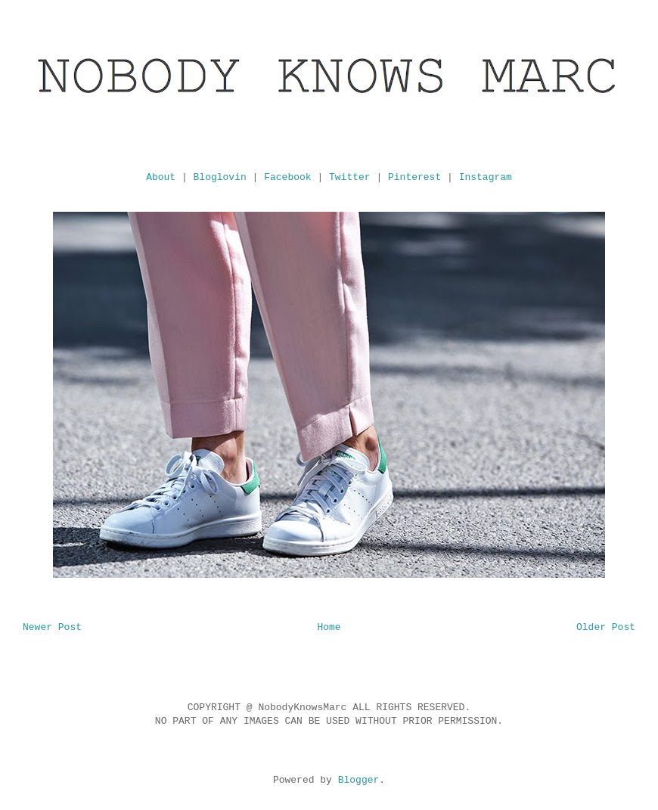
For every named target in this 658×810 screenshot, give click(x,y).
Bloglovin (220, 177)
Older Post (605, 627)
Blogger (359, 780)
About (160, 177)
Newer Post (52, 627)
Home (328, 627)
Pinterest (414, 177)
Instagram (485, 177)
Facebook (287, 177)
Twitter (350, 177)
